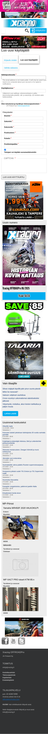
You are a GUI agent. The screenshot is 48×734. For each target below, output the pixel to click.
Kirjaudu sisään (10, 60)
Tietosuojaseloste (9, 675)
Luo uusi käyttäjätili (29, 60)
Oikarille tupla (8, 426)
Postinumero (9, 133)
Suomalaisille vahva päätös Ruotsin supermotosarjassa (23, 465)
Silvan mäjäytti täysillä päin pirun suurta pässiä (21, 389)
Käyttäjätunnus (7, 88)
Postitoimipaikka (10, 144)
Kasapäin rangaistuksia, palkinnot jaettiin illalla (20, 486)
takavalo (7, 545)
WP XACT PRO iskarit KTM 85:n (18, 579)
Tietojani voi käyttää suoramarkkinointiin (20, 152)
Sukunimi (8, 121)
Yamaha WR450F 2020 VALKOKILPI (20, 508)
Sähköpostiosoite (8, 75)
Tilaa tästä (24, 296)
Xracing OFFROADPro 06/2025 (16, 288)
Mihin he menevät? (10, 392)
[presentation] (22, 171)
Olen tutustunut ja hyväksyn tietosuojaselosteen (20, 104)
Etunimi (7, 116)
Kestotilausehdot (9, 672)
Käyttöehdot (7, 678)
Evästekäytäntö (8, 680)
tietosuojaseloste (24, 106)
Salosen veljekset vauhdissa (14, 395)
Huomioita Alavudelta (10, 480)
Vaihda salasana (11, 68)
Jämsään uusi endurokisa (12, 458)
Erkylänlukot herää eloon (12, 493)
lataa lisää (10, 414)
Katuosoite (8, 127)
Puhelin (7, 138)
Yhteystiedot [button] (7, 112)
